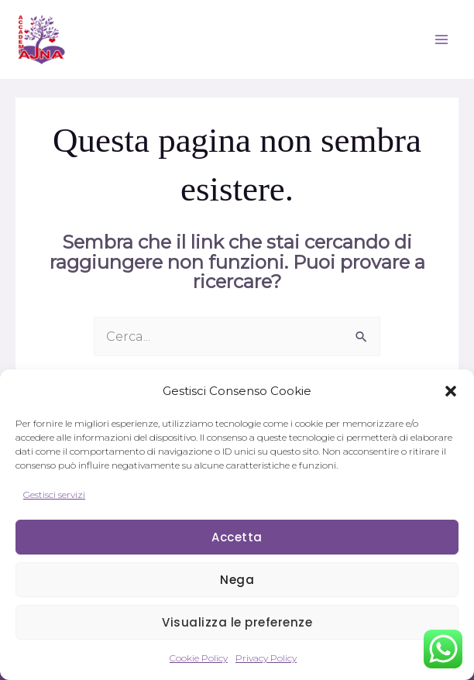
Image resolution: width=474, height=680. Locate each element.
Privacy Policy (266, 658)
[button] (451, 391)
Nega (237, 580)
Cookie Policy (199, 658)
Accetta (237, 537)
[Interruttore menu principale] (441, 39)
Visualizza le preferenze (237, 622)
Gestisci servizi (54, 494)
